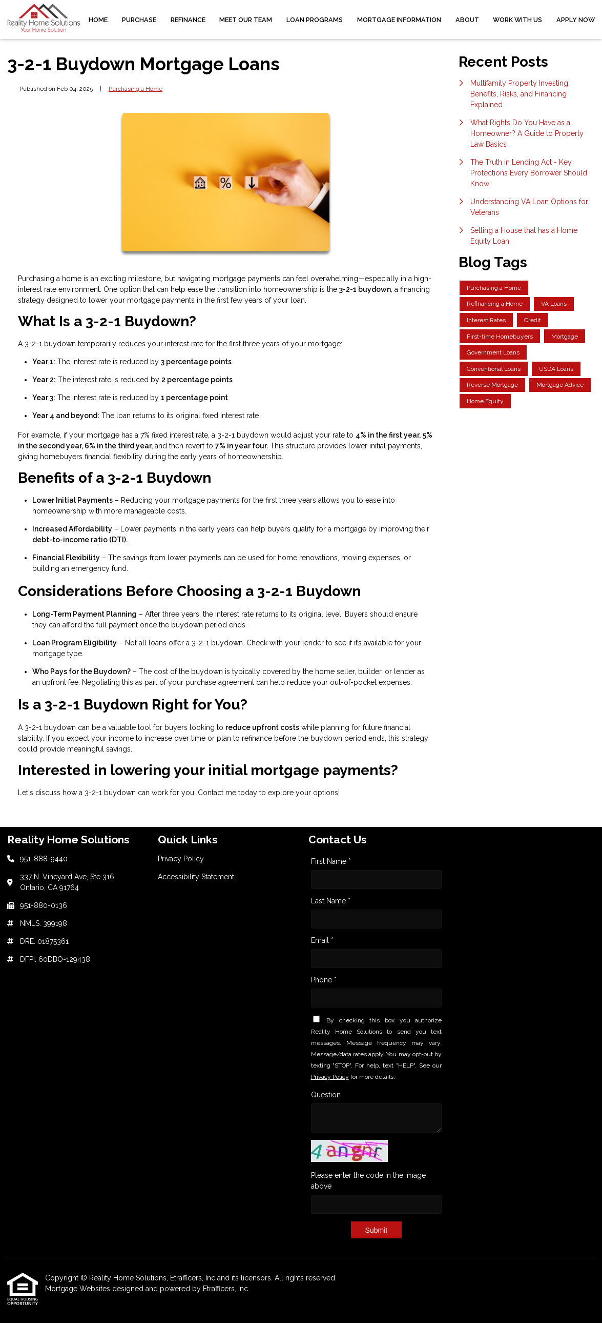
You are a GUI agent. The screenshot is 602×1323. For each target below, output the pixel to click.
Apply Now (575, 20)
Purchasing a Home (135, 88)
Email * (322, 940)
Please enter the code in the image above (368, 1180)
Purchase (139, 20)
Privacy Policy (330, 1076)
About (467, 20)
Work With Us (517, 20)
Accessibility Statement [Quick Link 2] (196, 877)
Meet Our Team (245, 20)
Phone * (324, 980)
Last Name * (330, 901)
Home (98, 20)
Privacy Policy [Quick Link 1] (181, 859)
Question (326, 1095)
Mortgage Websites (78, 1289)
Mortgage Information (399, 20)
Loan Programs (314, 20)
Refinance (188, 20)
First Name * (331, 861)
